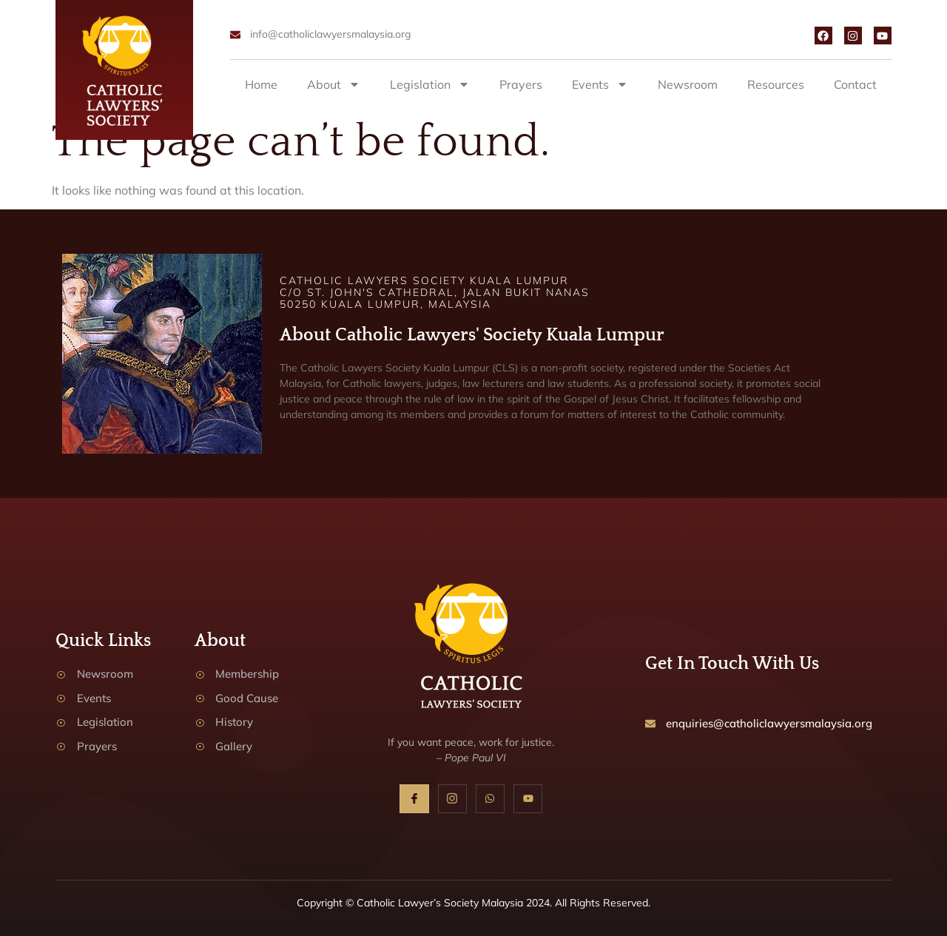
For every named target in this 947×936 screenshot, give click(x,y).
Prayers (520, 84)
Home (261, 84)
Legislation (430, 84)
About (333, 84)
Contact (855, 84)
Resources (775, 84)
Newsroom (688, 84)
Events (600, 84)
